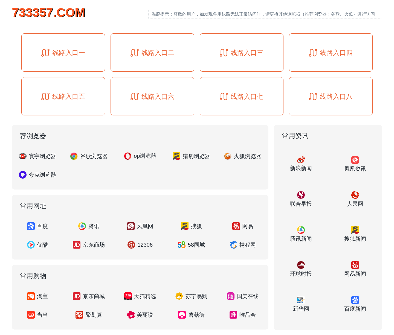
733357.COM (48, 12)
